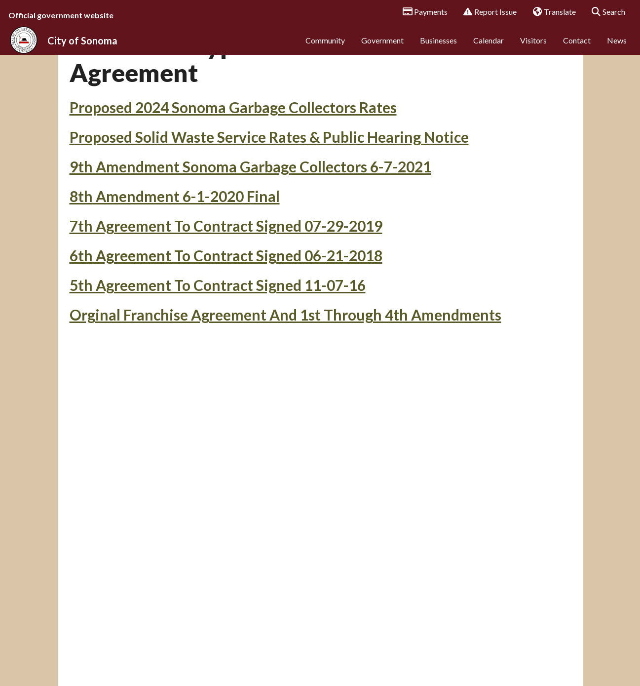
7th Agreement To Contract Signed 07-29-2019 (226, 290)
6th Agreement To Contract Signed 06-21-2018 (226, 320)
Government (382, 48)
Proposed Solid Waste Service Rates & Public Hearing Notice (269, 201)
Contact (577, 48)
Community (325, 48)
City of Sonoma (82, 48)
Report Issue (486, 12)
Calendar (488, 48)
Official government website (60, 15)
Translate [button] (551, 12)
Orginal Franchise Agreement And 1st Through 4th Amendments (285, 379)
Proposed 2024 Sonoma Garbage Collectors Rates (233, 172)
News (617, 48)
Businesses (438, 48)
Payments (422, 12)
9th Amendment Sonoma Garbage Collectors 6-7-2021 (250, 231)
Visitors (533, 48)
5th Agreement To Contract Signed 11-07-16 (218, 350)
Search (605, 12)
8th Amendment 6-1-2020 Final (175, 261)
